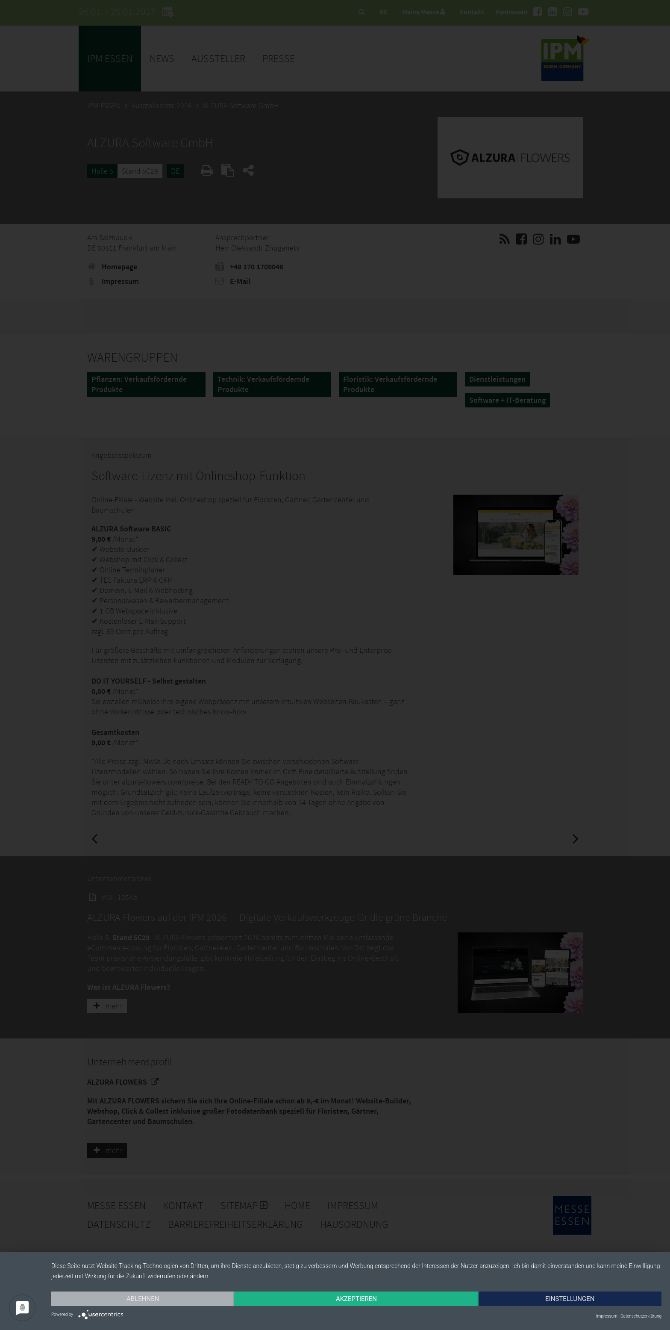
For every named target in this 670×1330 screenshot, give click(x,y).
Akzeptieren (356, 1299)
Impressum (606, 1316)
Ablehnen (142, 1299)
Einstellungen (569, 1299)
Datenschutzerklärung (640, 1316)
